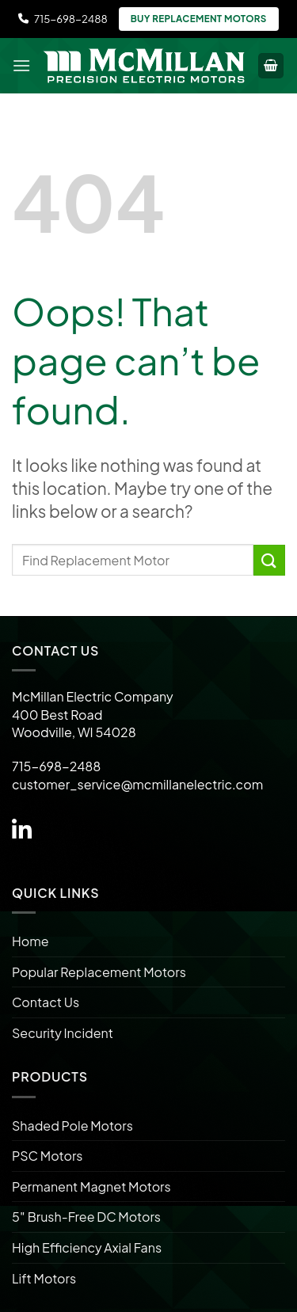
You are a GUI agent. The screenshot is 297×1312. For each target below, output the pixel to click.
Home (30, 941)
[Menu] (21, 65)
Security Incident (62, 1033)
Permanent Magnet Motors (91, 1186)
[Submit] (269, 560)
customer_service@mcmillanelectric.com (137, 784)
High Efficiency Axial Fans (87, 1247)
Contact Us (45, 1002)
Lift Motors (44, 1278)
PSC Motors (47, 1155)
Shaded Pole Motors (72, 1125)
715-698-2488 (62, 18)
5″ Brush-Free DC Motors (86, 1216)
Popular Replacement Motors (99, 972)
